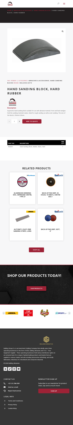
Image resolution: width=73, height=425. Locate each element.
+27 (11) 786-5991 (14, 383)
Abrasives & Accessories (22, 10)
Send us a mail (13, 387)
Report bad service (14, 391)
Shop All (36, 250)
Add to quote (32, 121)
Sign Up (54, 391)
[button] (62, 31)
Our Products (36, 288)
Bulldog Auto (26, 83)
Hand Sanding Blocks (42, 10)
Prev (3, 313)
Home (9, 10)
